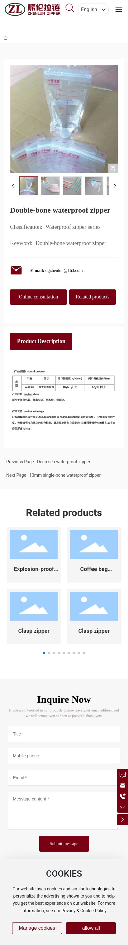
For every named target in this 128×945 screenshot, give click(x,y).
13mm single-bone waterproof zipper (65, 475)
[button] (44, 653)
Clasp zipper (34, 631)
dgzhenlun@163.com (64, 270)
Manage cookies (37, 928)
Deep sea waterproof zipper (63, 461)
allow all (91, 928)
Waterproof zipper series (72, 227)
